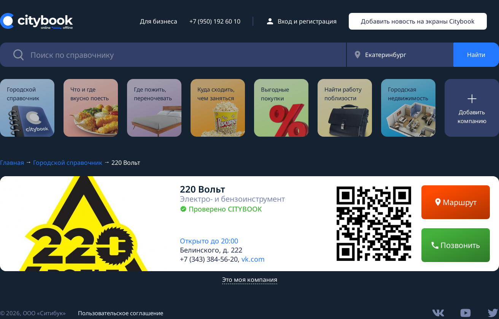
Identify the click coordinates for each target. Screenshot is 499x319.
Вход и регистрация (307, 21)
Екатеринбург (385, 55)
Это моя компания (249, 279)
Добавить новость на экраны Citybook (418, 21)
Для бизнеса (158, 21)
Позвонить (455, 245)
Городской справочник (67, 162)
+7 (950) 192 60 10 (214, 21)
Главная (12, 162)
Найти (476, 55)
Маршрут (456, 202)
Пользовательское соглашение (120, 313)
